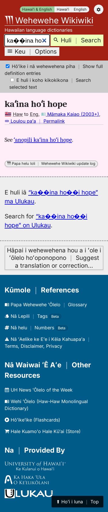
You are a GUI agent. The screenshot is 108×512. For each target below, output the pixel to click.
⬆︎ (77, 502)
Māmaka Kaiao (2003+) (70, 114)
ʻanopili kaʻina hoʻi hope (43, 139)
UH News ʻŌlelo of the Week (39, 390)
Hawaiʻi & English (37, 9)
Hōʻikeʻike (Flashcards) (32, 420)
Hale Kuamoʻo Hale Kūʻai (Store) (43, 431)
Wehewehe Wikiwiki (49, 20)
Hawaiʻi (63, 9)
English (80, 9)
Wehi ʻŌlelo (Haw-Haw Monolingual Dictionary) (46, 404)
